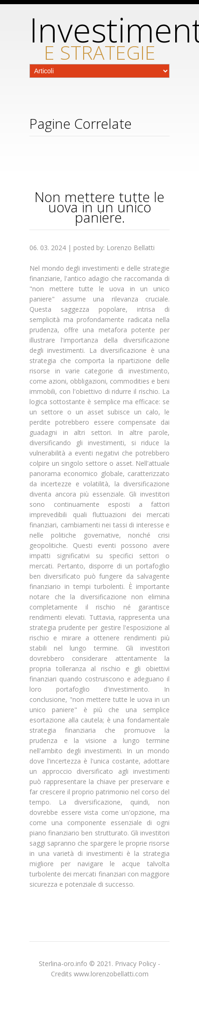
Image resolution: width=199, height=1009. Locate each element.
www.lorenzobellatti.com (111, 973)
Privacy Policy (135, 963)
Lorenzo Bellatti (131, 247)
